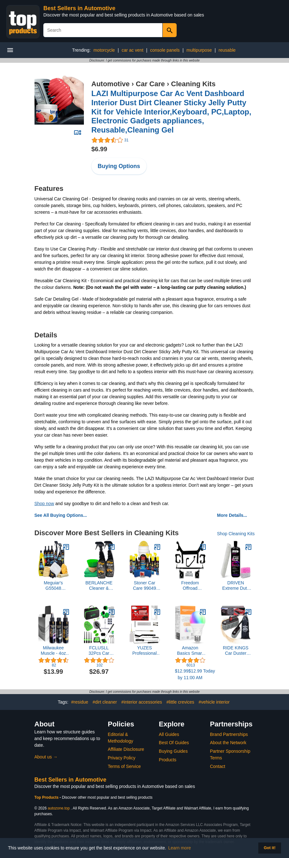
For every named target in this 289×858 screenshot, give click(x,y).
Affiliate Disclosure (126, 749)
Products (167, 759)
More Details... (232, 515)
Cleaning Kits (193, 84)
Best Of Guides (174, 742)
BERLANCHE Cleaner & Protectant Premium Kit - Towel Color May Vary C (99, 585)
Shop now (44, 503)
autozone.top (59, 808)
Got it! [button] (269, 848)
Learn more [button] (179, 847)
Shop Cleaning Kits (235, 533)
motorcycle (104, 50)
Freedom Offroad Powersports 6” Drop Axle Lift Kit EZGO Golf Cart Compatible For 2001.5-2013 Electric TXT (190, 585)
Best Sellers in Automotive (79, 8)
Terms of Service (124, 766)
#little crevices (180, 702)
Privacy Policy (121, 757)
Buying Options (119, 166)
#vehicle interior (213, 702)
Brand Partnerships (229, 734)
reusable (227, 50)
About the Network (228, 742)
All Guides (169, 734)
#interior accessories (141, 702)
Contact (217, 766)
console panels (164, 50)
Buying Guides (173, 751)
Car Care (150, 84)
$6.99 (99, 149)
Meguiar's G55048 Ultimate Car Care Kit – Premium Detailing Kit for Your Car (53, 585)
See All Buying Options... (61, 515)
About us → (46, 756)
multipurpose (199, 50)
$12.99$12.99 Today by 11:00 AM (190, 674)
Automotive (110, 84)
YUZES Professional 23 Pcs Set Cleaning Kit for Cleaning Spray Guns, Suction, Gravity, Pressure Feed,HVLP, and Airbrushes (144, 650)
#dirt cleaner (104, 702)
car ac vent (132, 50)
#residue (79, 702)
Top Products (47, 797)
